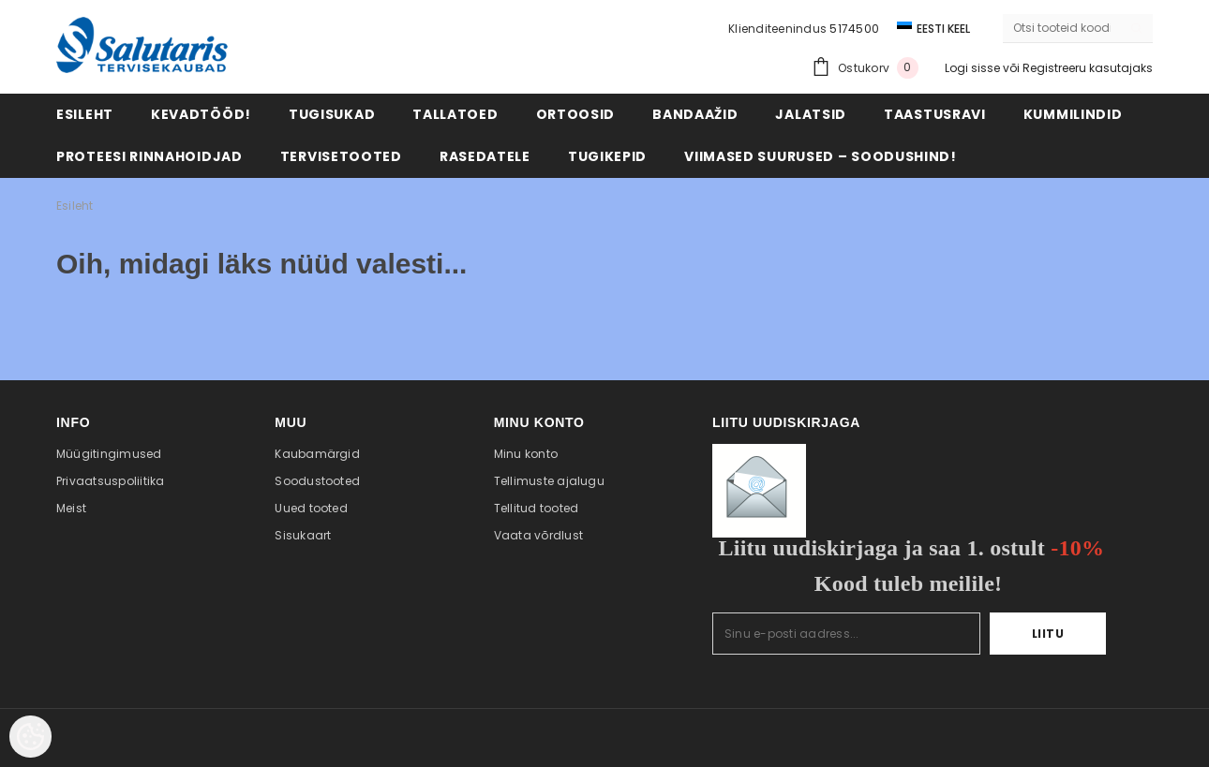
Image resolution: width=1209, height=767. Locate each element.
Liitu (1048, 634)
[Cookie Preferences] (30, 736)
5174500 (854, 29)
